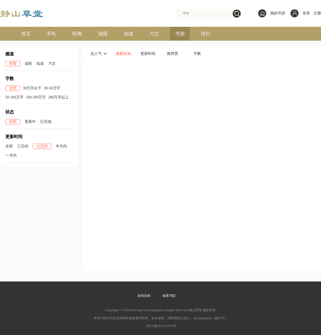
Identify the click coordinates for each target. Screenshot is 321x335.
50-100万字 (14, 97)
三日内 (22, 146)
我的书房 (271, 13)
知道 (128, 33)
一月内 (11, 155)
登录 (306, 13)
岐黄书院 (169, 296)
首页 (26, 33)
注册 (317, 13)
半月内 (61, 146)
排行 (206, 33)
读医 (103, 33)
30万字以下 (32, 88)
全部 (13, 64)
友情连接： (145, 296)
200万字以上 (58, 97)
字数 (197, 54)
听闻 (77, 33)
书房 (180, 33)
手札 (51, 33)
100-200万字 (36, 97)
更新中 (30, 122)
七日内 (42, 146)
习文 (154, 33)
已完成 (45, 122)
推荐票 (172, 54)
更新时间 (147, 54)
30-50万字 (52, 88)
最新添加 (123, 54)
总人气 (96, 54)
